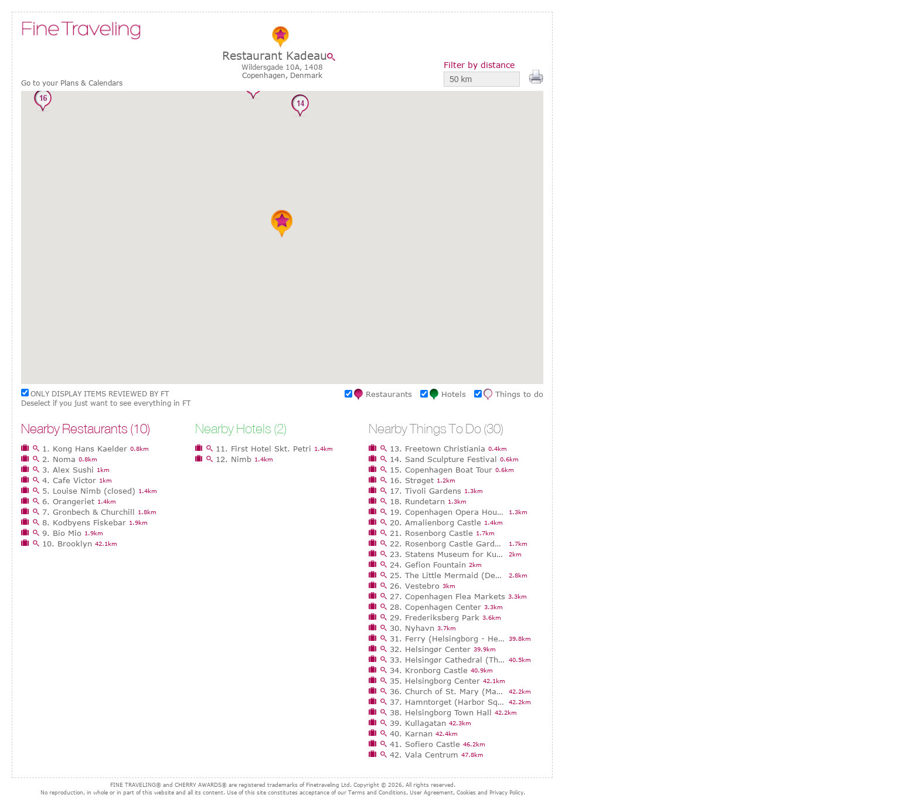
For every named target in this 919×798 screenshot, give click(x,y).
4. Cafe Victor (69, 480)
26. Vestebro (415, 585)
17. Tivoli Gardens (425, 490)
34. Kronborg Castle (429, 670)
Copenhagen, (266, 75)
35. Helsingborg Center (435, 680)
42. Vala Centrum (424, 754)
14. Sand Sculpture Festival (443, 459)
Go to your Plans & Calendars (71, 83)
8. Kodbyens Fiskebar (84, 522)
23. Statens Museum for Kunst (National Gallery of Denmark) (448, 554)
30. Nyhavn (412, 628)
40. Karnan (411, 733)
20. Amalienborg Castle (435, 522)
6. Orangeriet (68, 501)
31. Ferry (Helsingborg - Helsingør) (448, 638)
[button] (350, 175)
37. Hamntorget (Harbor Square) (448, 702)
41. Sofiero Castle (425, 744)
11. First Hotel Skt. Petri (263, 448)
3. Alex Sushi (68, 469)
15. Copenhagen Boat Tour (441, 469)
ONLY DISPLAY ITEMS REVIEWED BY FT (99, 393)
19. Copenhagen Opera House (448, 512)
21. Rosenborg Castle (431, 533)
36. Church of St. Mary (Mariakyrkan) (448, 691)
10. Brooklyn (67, 543)
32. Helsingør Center (430, 649)
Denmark (306, 75)
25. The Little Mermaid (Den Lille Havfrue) (448, 575)
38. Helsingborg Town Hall (441, 712)
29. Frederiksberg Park (434, 617)
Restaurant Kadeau (274, 55)
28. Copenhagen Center (435, 607)
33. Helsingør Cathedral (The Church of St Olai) (448, 659)
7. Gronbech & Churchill (88, 512)
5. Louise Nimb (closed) (88, 490)
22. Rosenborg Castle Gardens (448, 543)
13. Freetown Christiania (437, 448)
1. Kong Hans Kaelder (84, 448)
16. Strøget (412, 480)
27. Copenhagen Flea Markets (447, 596)
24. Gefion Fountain (428, 564)
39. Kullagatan (418, 723)
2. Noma (59, 459)
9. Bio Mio (61, 533)
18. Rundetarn (417, 501)
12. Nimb (233, 459)
